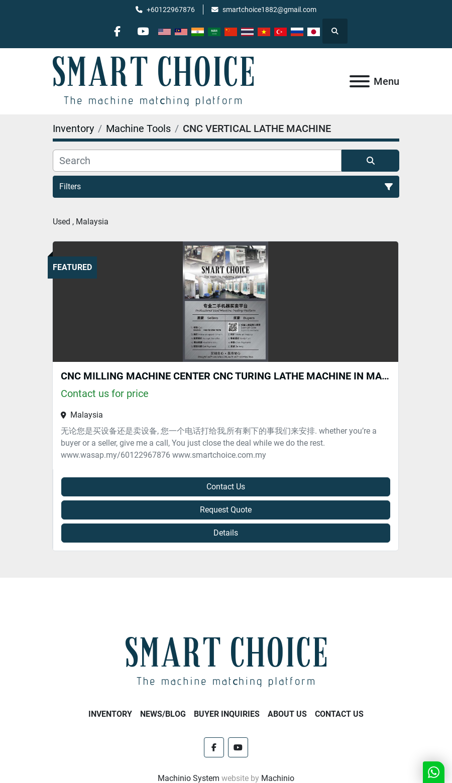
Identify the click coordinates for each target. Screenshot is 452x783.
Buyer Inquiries (227, 714)
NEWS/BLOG (163, 714)
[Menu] (360, 81)
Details (225, 533)
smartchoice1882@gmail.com (269, 10)
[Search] (197, 161)
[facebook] (117, 31)
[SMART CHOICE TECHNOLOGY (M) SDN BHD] (226, 662)
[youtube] (143, 31)
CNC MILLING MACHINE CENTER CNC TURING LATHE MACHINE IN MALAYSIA (238, 376)
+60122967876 (171, 10)
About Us (287, 714)
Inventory (110, 714)
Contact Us (225, 486)
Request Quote (226, 509)
